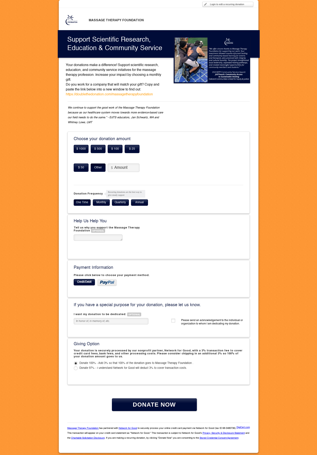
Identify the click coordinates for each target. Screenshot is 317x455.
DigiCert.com (243, 427)
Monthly (101, 202)
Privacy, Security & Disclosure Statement (224, 433)
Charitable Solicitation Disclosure (88, 438)
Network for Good (128, 428)
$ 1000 (81, 148)
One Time (82, 202)
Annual (139, 202)
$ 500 (98, 148)
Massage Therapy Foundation (83, 428)
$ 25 (132, 148)
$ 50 (81, 167)
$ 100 (115, 148)
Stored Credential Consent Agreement (219, 438)
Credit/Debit (84, 282)
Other (98, 167)
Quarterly (120, 202)
